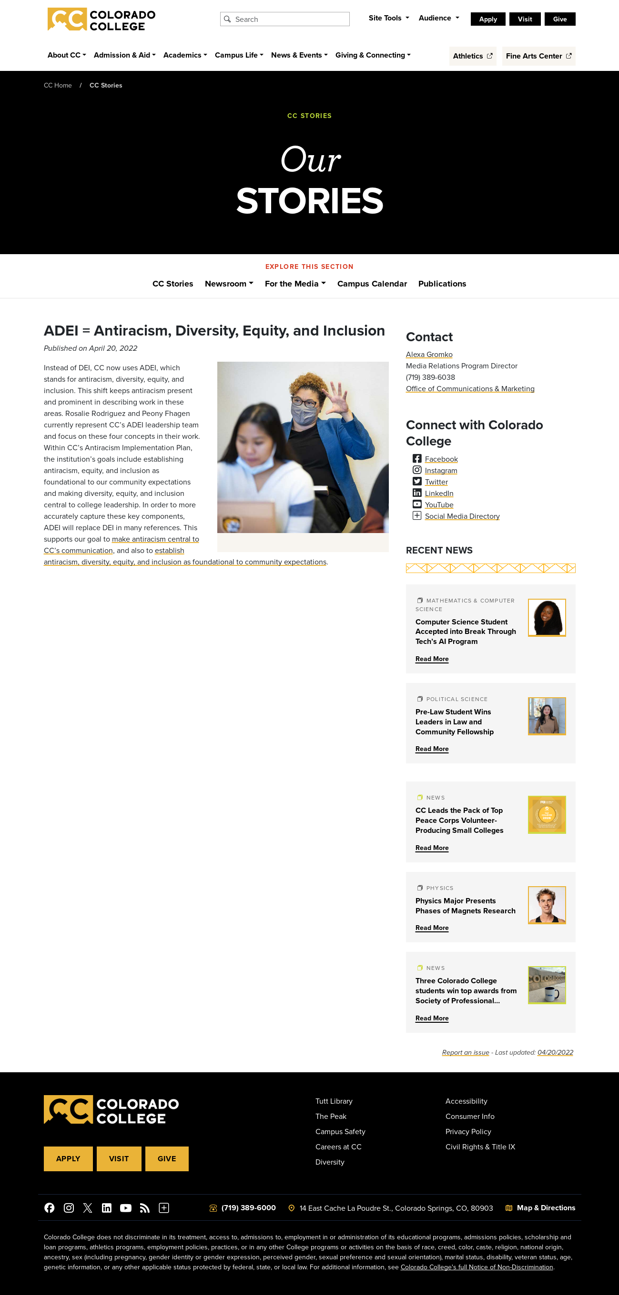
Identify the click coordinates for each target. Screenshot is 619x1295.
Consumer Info (470, 1116)
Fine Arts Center (539, 55)
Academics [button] (182, 54)
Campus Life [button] (236, 54)
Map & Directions (546, 1207)
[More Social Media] (164, 1209)
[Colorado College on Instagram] (68, 1209)
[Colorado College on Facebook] (49, 1209)
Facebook (441, 459)
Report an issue (465, 1052)
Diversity (330, 1162)
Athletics (473, 55)
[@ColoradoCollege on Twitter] (87, 1209)
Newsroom (225, 283)
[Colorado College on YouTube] (126, 1209)
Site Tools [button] (386, 17)
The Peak (330, 1116)
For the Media (292, 283)
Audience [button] (436, 17)
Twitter (436, 481)
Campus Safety (340, 1131)
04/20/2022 (555, 1052)
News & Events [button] (296, 54)
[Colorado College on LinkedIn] (106, 1209)
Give (560, 19)
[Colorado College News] (145, 1209)
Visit (525, 19)
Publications (442, 283)
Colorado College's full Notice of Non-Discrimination (477, 1267)
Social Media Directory (462, 516)
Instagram (441, 470)
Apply (488, 19)
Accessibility (466, 1101)
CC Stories (106, 85)
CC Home (58, 85)
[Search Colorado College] (291, 19)
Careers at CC (338, 1146)
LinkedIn (439, 493)
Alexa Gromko (429, 354)
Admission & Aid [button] (122, 54)
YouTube (439, 504)
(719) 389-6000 (249, 1207)
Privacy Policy (468, 1131)
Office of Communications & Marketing (470, 388)
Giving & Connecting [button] (370, 54)
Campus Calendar (372, 283)
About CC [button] (64, 54)
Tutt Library (334, 1101)
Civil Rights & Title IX (480, 1146)
